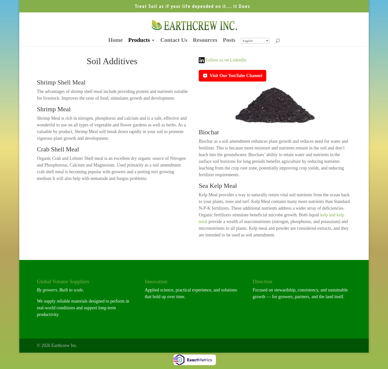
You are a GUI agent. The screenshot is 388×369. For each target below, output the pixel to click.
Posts (229, 40)
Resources (205, 40)
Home (115, 40)
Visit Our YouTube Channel (232, 75)
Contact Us (173, 40)
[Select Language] (255, 41)
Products (139, 40)
